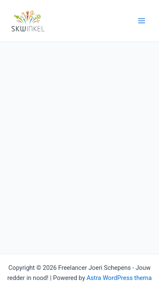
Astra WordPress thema (119, 278)
